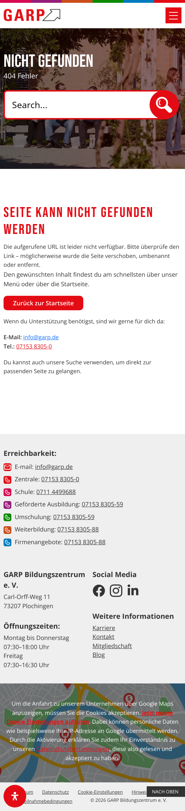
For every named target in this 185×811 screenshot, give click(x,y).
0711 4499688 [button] (55, 492)
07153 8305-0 (34, 346)
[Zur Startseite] (32, 15)
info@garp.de (41, 337)
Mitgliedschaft (112, 646)
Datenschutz (55, 792)
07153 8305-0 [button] (60, 479)
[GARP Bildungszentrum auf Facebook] (98, 591)
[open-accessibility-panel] (15, 796)
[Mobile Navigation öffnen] (173, 15)
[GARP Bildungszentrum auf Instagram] (116, 591)
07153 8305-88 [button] (78, 529)
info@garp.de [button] (54, 467)
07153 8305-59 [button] (102, 504)
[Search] (83, 105)
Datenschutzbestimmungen (72, 749)
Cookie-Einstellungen (100, 792)
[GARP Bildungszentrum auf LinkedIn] (133, 591)
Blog (98, 655)
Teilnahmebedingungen (47, 801)
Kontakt (103, 637)
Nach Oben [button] (166, 791)
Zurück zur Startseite (43, 303)
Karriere (103, 628)
